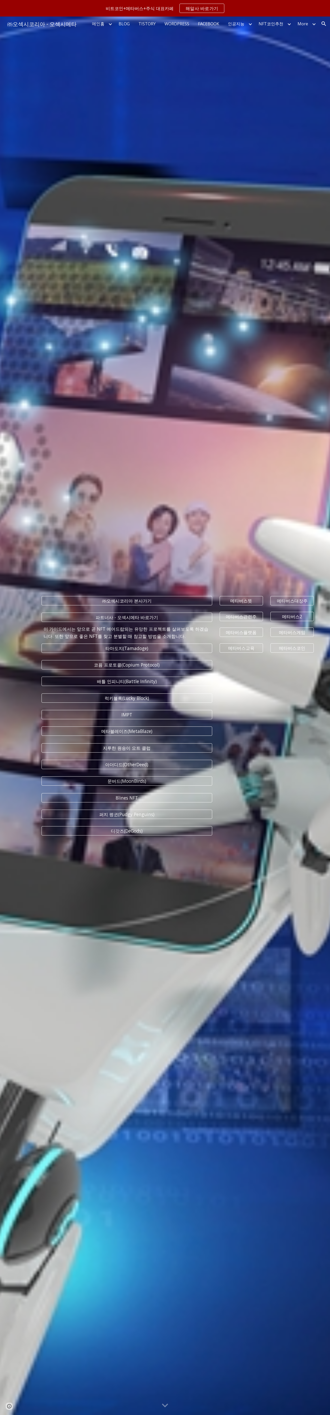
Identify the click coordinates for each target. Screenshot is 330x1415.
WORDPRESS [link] (176, 24)
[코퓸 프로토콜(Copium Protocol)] (127, 665)
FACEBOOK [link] (208, 24)
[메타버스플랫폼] (241, 632)
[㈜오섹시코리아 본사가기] (127, 600)
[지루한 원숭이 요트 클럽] (127, 747)
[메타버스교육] (241, 648)
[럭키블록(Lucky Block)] (127, 698)
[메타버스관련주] (241, 616)
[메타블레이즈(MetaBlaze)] (127, 731)
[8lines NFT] (127, 797)
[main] (127, 632)
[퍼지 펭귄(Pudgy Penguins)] (127, 814)
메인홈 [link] (98, 24)
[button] (324, 24)
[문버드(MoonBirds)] (127, 781)
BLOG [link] (124, 24)
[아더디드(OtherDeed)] (127, 764)
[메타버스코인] (292, 648)
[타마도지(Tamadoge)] (127, 648)
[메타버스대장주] (292, 600)
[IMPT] (127, 714)
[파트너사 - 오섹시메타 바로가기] (127, 617)
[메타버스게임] (292, 632)
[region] (165, 8)
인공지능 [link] (236, 24)
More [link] (303, 24)
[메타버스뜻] (241, 600)
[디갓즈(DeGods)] (127, 831)
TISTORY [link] (147, 24)
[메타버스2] (292, 616)
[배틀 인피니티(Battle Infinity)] (127, 681)
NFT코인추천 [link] (271, 24)
